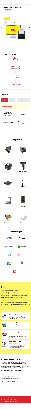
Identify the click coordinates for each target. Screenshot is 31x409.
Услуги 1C (4, 100)
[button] (29, 27)
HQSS (3, 2)
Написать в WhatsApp (10, 22)
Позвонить (7, 18)
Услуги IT (12, 100)
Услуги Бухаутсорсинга (23, 100)
